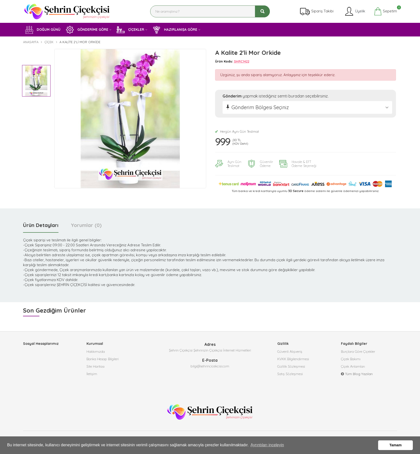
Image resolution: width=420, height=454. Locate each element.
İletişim (91, 374)
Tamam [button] (396, 445)
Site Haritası (95, 366)
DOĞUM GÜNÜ (42, 30)
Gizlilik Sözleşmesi (291, 366)
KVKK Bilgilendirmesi (293, 359)
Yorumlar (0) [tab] (86, 225)
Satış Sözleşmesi (290, 374)
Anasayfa (30, 42)
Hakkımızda (95, 351)
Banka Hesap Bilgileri (102, 359)
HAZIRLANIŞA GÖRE (175, 30)
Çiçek (49, 42)
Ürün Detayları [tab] (40, 225)
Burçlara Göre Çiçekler (358, 351)
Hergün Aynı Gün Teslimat (237, 131)
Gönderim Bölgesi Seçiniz (260, 107)
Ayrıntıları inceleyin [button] (267, 445)
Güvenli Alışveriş (289, 351)
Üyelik (354, 11)
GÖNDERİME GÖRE (87, 30)
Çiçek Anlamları (353, 366)
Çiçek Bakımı (351, 359)
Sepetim (385, 11)
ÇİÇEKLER (130, 30)
